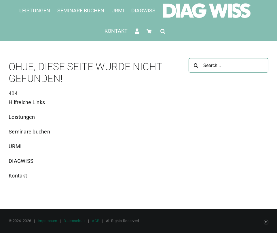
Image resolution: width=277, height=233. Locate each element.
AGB (95, 221)
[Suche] (196, 65)
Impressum (47, 221)
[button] (162, 31)
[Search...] (228, 65)
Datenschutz (74, 221)
